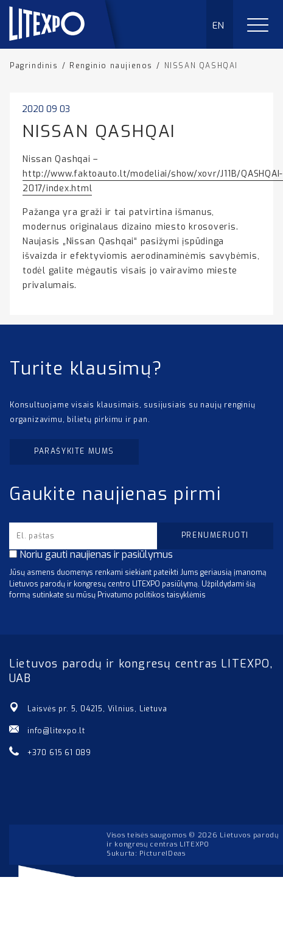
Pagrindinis (34, 66)
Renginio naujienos (111, 66)
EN (218, 25)
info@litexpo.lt (56, 731)
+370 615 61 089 (59, 753)
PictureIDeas (162, 853)
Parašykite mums (74, 451)
